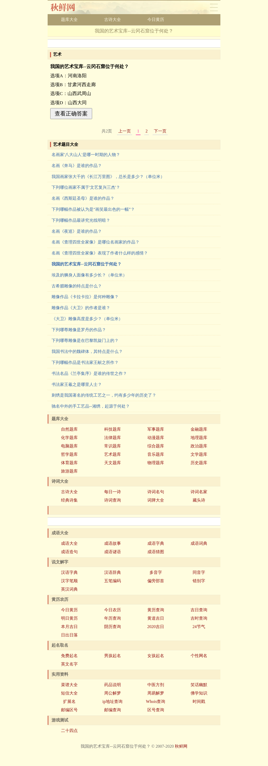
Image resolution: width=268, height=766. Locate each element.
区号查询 (155, 710)
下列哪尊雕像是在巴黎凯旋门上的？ (85, 340)
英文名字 (69, 664)
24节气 (199, 626)
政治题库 (199, 446)
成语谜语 (112, 551)
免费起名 (69, 655)
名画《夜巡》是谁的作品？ (77, 231)
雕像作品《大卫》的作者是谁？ (81, 308)
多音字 (155, 572)
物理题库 (155, 462)
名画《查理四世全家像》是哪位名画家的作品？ (95, 242)
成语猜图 (155, 551)
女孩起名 (155, 655)
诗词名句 (155, 492)
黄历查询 (155, 610)
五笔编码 (112, 581)
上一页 (124, 131)
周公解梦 (112, 693)
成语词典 (199, 543)
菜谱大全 (69, 684)
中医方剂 (155, 684)
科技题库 (112, 429)
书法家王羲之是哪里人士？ (77, 384)
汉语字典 (69, 572)
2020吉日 (155, 626)
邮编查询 (112, 710)
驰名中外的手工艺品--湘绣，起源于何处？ (91, 406)
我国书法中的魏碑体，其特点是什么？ (87, 351)
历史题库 (199, 462)
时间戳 (199, 701)
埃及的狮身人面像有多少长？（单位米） (89, 275)
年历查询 (112, 618)
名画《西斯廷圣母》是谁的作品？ (83, 198)
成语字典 (155, 543)
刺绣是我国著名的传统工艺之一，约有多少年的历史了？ (104, 395)
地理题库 (199, 437)
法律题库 (112, 437)
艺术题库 (112, 454)
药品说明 (112, 684)
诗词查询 (112, 500)
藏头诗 (199, 500)
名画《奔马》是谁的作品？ (77, 165)
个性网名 (199, 655)
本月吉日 (69, 626)
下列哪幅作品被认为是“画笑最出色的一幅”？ (93, 209)
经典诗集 (69, 500)
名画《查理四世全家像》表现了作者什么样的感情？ (100, 253)
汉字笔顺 (69, 581)
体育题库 (69, 462)
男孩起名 (112, 655)
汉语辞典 (112, 572)
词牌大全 (155, 500)
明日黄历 (69, 618)
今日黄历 (155, 19)
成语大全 (69, 543)
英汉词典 (69, 589)
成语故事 (112, 543)
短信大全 (69, 693)
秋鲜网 (67, 7)
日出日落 (69, 635)
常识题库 (112, 446)
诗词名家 (199, 492)
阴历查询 (112, 626)
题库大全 (69, 19)
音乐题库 (155, 454)
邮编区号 (69, 710)
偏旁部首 (155, 581)
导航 (214, 7)
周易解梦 (155, 693)
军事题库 (155, 429)
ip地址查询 (112, 701)
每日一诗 (112, 492)
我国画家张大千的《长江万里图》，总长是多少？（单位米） (108, 176)
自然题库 (69, 429)
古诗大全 (112, 19)
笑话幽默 (199, 684)
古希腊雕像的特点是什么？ (77, 286)
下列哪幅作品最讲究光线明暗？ (81, 220)
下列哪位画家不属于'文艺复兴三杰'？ (86, 187)
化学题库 (69, 437)
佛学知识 (199, 693)
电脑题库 (69, 446)
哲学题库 (69, 454)
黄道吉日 (155, 618)
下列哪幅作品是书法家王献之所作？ (85, 362)
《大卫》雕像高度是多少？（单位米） (87, 319)
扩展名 (69, 701)
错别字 (199, 581)
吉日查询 (199, 610)
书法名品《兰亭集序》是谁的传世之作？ (89, 373)
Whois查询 (155, 701)
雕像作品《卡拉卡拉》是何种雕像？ (85, 297)
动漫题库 (155, 437)
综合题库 (155, 446)
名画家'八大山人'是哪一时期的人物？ (86, 154)
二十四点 (69, 730)
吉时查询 (199, 618)
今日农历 (112, 610)
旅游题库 (69, 471)
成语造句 (69, 551)
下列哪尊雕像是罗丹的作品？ (79, 330)
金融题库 (199, 429)
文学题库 (199, 454)
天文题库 (112, 462)
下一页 (160, 131)
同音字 (199, 572)
